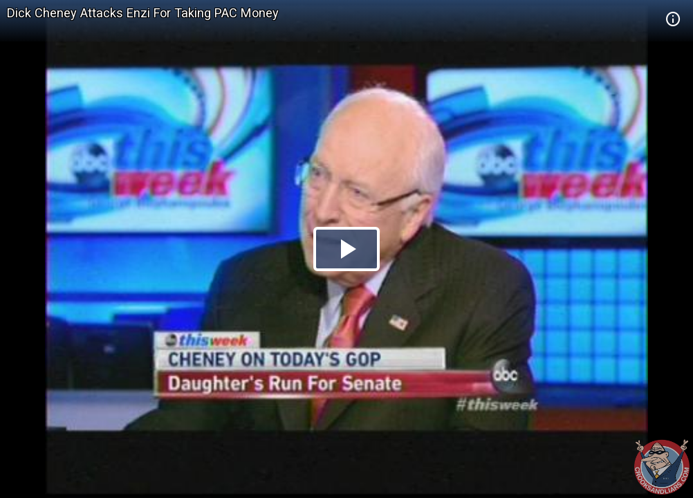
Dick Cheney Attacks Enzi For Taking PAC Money (143, 13)
